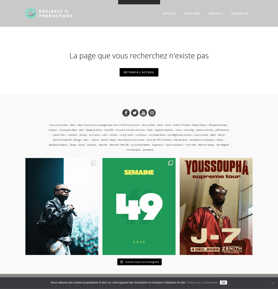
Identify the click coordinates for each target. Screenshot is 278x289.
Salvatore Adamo (58, 145)
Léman (113, 135)
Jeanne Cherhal (204, 130)
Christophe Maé (68, 130)
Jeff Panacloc (222, 130)
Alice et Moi (148, 125)
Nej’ (86, 140)
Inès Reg (189, 130)
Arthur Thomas (181, 125)
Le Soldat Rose (157, 135)
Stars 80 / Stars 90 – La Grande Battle (130, 145)
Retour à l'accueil (139, 72)
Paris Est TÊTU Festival (159, 140)
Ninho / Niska (108, 140)
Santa (73, 145)
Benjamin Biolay (218, 125)
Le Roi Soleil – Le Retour (133, 135)
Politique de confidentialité (202, 282)
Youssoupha (133, 150)
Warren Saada (206, 145)
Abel (72, 125)
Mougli (77, 140)
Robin (220, 140)
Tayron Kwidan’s (174, 145)
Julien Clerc (59, 135)
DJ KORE (109, 130)
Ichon (179, 130)
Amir (168, 125)
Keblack (72, 135)
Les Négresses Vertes (179, 135)
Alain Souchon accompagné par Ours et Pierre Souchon (108, 125)
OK (223, 282)
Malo (213, 135)
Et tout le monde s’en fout (130, 130)
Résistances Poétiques (202, 140)
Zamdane (148, 150)
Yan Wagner (222, 145)
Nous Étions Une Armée (131, 140)
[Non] (273, 283)
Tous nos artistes (58, 125)
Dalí (81, 130)
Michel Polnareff (62, 140)
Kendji (83, 135)
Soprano (91, 145)
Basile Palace (199, 125)
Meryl (221, 135)
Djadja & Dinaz (94, 130)
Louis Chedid (201, 135)
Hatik (150, 130)
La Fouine (94, 135)
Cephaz (53, 130)
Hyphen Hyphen (164, 130)
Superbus (157, 145)
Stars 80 (103, 145)
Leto (104, 135)
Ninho (95, 140)
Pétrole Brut (180, 140)
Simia (81, 145)
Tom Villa (191, 145)
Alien (160, 125)
